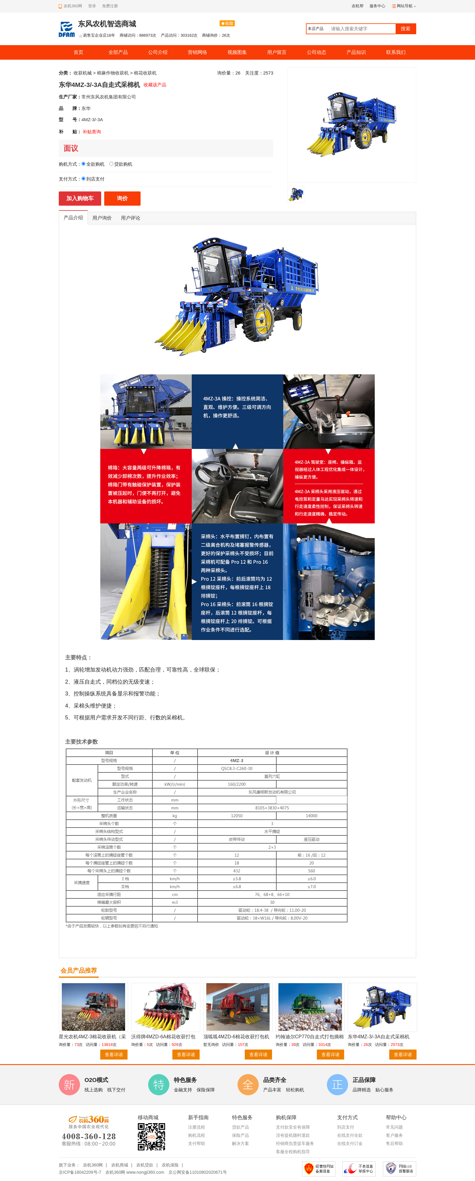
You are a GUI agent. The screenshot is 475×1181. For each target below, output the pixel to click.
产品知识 (356, 52)
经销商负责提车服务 (295, 1143)
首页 (78, 52)
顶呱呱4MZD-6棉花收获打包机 (236, 1036)
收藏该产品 (155, 84)
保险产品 (240, 1135)
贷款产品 (240, 1127)
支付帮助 (196, 1143)
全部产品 (118, 52)
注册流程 (196, 1127)
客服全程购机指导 (293, 1151)
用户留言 (277, 52)
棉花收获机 (145, 72)
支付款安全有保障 (293, 1127)
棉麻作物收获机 (113, 72)
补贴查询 (92, 131)
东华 (86, 108)
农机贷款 (144, 1165)
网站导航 (405, 6)
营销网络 (197, 52)
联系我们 (396, 52)
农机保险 (170, 1165)
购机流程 (196, 1135)
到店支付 (345, 1127)
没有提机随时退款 (293, 1135)
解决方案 (240, 1143)
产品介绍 (73, 217)
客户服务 (394, 1135)
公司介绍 (158, 52)
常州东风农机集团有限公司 (108, 96)
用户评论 (130, 218)
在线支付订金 (350, 1143)
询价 (122, 198)
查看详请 (114, 1054)
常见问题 (394, 1127)
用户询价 (102, 218)
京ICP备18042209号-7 (80, 1172)
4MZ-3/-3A (92, 119)
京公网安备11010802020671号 (197, 1172)
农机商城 (119, 1165)
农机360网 (93, 1165)
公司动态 (316, 52)
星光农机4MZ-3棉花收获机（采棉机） (92, 1037)
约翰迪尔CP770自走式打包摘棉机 (310, 1037)
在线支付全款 (350, 1135)
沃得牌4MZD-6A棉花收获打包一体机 (163, 1037)
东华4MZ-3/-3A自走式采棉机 (379, 1036)
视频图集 (237, 52)
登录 (92, 6)
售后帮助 (394, 1143)
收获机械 (83, 72)
